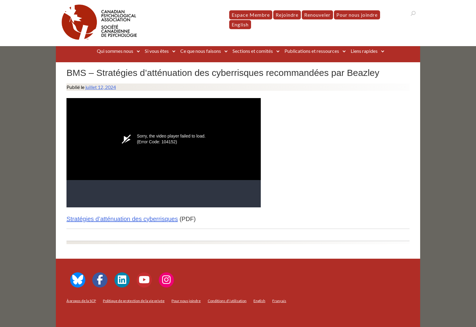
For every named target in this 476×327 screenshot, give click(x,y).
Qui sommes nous (115, 51)
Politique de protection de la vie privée (134, 300)
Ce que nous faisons (200, 51)
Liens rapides (364, 51)
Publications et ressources (311, 51)
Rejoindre (287, 15)
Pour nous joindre (357, 15)
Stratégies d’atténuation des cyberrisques (122, 219)
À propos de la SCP (81, 300)
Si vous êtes (157, 51)
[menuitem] (240, 24)
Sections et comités (253, 51)
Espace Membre (251, 15)
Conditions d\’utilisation (227, 300)
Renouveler (317, 15)
